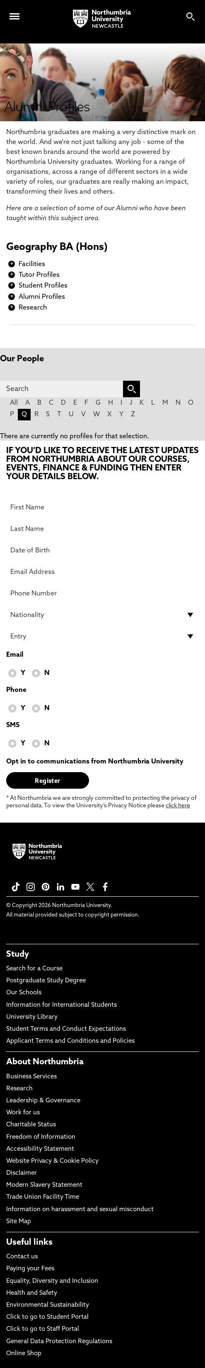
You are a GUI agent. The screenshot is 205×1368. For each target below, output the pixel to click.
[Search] (61, 389)
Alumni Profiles (42, 297)
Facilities (32, 264)
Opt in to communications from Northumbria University (94, 761)
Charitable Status (31, 1125)
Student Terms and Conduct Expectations (66, 1029)
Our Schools (23, 993)
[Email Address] (102, 572)
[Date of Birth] (102, 550)
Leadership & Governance (43, 1101)
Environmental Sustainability (47, 1305)
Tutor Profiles (39, 275)
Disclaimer (21, 1173)
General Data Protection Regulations (59, 1342)
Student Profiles (43, 286)
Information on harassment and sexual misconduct (80, 1210)
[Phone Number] (102, 593)
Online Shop (23, 1354)
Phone (16, 690)
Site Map (18, 1222)
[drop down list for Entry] (102, 636)
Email (14, 655)
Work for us (23, 1113)
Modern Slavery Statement (44, 1185)
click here (178, 806)
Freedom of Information (40, 1137)
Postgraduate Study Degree (46, 981)
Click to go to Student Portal (47, 1317)
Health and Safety (31, 1293)
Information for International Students (61, 1005)
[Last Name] (102, 529)
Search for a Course (34, 969)
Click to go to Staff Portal (42, 1329)
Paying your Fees (30, 1269)
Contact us (22, 1257)
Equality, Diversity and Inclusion (52, 1281)
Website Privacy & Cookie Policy (52, 1161)
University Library (32, 1017)
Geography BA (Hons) (57, 247)
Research (33, 308)
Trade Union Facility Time (42, 1197)
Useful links (29, 1242)
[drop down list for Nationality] (102, 615)
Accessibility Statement (40, 1149)
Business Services (31, 1077)
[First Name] (102, 507)
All (14, 403)
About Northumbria (45, 1062)
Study (17, 954)
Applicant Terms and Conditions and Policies (70, 1041)
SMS (12, 725)
